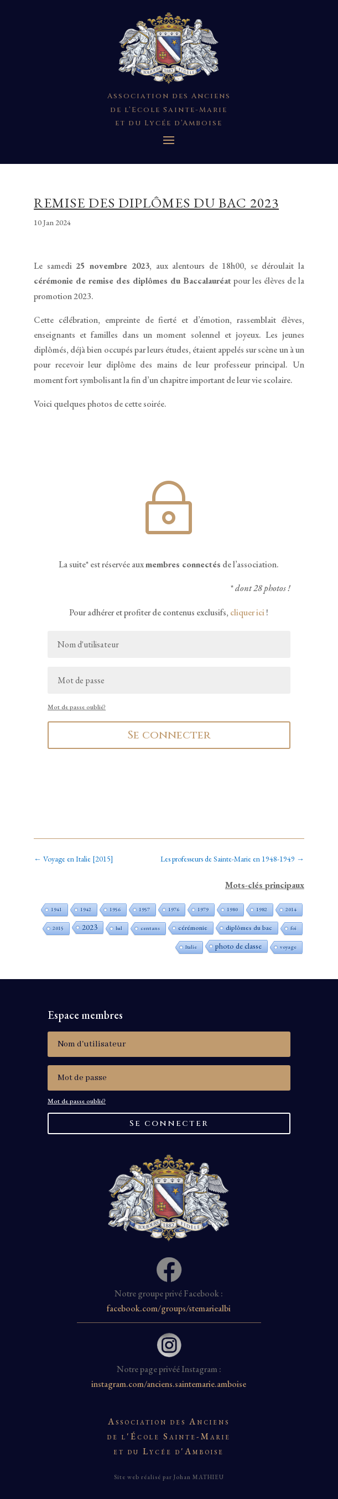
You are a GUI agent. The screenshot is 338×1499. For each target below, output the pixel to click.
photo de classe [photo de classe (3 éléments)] (238, 946)
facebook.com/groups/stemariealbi (169, 1308)
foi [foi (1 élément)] (293, 928)
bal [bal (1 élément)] (119, 928)
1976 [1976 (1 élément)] (173, 909)
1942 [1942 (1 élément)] (85, 909)
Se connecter (168, 734)
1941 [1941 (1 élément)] (56, 909)
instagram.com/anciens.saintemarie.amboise (168, 1384)
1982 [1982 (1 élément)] (261, 909)
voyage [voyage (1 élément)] (288, 946)
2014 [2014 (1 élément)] (291, 909)
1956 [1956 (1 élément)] (115, 909)
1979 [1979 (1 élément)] (203, 909)
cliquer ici (247, 612)
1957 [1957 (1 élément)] (144, 909)
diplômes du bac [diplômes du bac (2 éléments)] (249, 927)
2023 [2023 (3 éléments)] (89, 927)
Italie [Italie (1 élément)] (191, 946)
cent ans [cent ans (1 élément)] (150, 928)
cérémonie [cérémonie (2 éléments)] (192, 927)
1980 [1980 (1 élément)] (232, 909)
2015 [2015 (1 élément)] (58, 928)
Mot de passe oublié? (77, 707)
